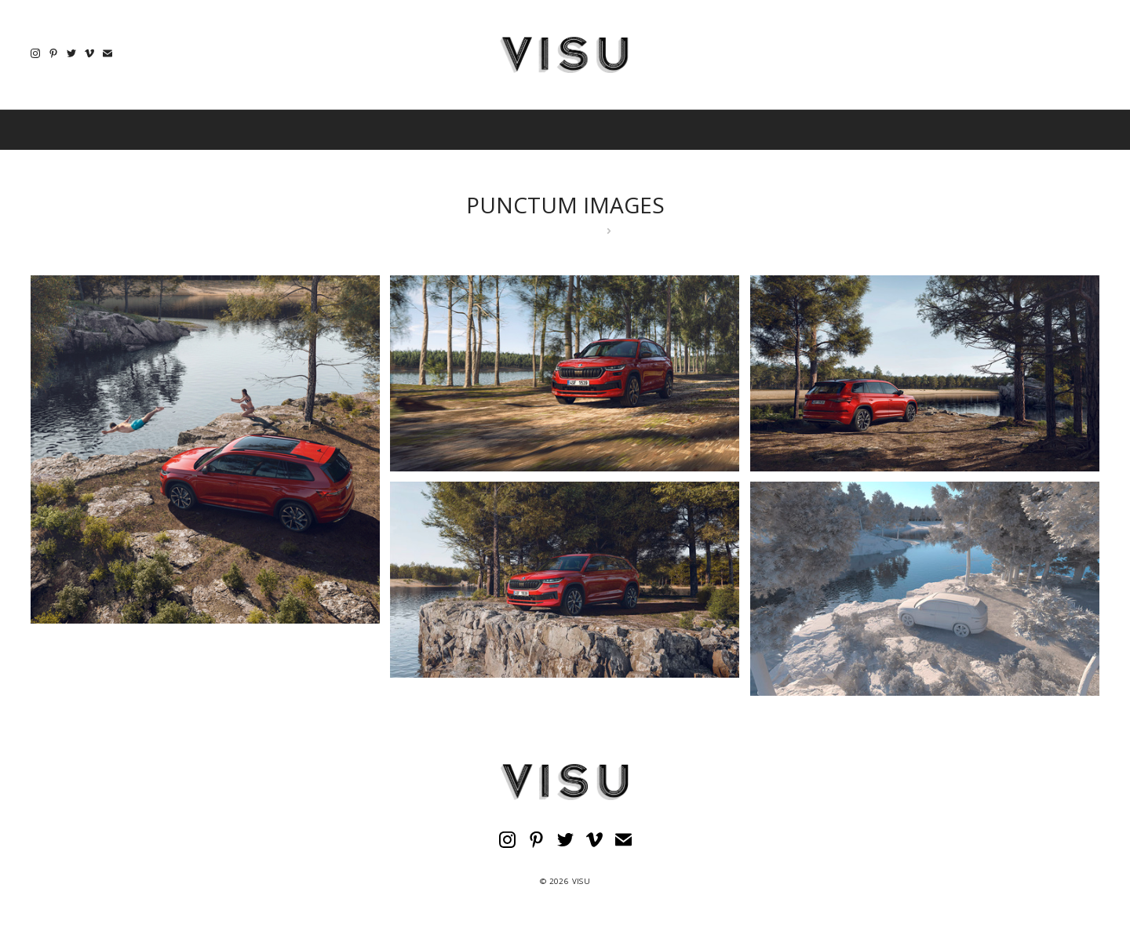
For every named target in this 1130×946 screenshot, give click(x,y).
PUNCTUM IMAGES (565, 205)
